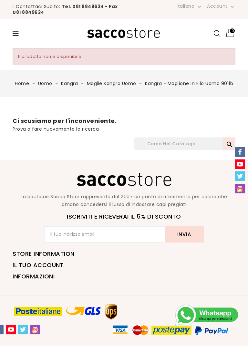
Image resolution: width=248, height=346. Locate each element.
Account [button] (221, 6)
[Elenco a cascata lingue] (189, 6)
